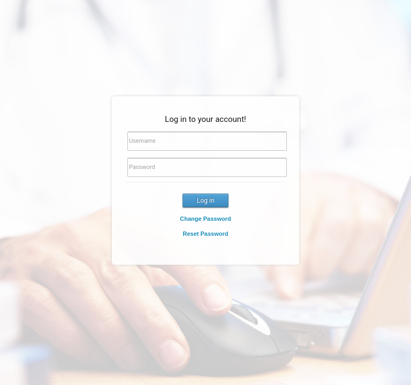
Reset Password (206, 233)
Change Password (205, 218)
